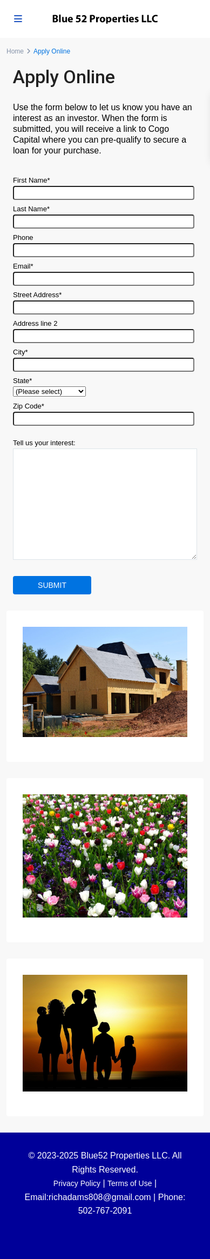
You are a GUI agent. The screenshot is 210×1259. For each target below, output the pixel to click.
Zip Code (103, 412)
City (103, 358)
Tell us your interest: (105, 500)
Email (103, 272)
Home (15, 51)
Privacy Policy (76, 1183)
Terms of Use (129, 1183)
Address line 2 (103, 329)
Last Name (103, 215)
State (49, 386)
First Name (103, 186)
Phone (103, 243)
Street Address (103, 301)
